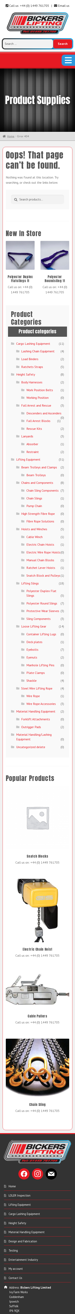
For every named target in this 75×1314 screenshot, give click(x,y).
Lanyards (27, 414)
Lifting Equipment (28, 437)
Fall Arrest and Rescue (36, 383)
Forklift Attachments (35, 697)
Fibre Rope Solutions (40, 499)
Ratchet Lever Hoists (40, 546)
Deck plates (34, 620)
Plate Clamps (35, 651)
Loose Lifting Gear (33, 604)
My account (16, 1247)
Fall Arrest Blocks (38, 399)
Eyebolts (32, 627)
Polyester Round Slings (41, 581)
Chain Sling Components (42, 468)
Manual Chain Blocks (40, 538)
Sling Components (38, 596)
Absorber (32, 422)
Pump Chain (34, 484)
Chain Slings (34, 476)
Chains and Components (37, 460)
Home (10, 114)
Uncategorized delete (30, 725)
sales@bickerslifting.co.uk (25, 1311)
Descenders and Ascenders (43, 391)
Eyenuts (31, 635)
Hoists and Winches (34, 507)
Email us (61, 6)
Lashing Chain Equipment (38, 329)
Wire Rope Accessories (41, 682)
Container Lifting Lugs (41, 612)
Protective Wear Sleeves (42, 589)
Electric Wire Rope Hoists (43, 530)
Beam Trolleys (36, 453)
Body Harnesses (31, 360)
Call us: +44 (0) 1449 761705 (27, 6)
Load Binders (29, 337)
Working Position (37, 375)
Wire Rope (33, 674)
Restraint (32, 430)
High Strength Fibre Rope (38, 491)
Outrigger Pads (31, 705)
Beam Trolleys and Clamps (39, 445)
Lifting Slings (30, 561)
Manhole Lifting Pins (40, 643)
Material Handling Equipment (35, 689)
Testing (13, 1228)
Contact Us (15, 1256)
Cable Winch (34, 515)
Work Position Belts (39, 368)
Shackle (31, 658)
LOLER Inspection (19, 1173)
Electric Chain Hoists (40, 522)
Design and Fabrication (23, 1219)
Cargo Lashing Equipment (33, 321)
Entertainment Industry (23, 1237)
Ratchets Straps (32, 345)
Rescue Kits (34, 406)
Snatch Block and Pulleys (43, 553)
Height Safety (25, 352)
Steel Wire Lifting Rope (36, 666)
